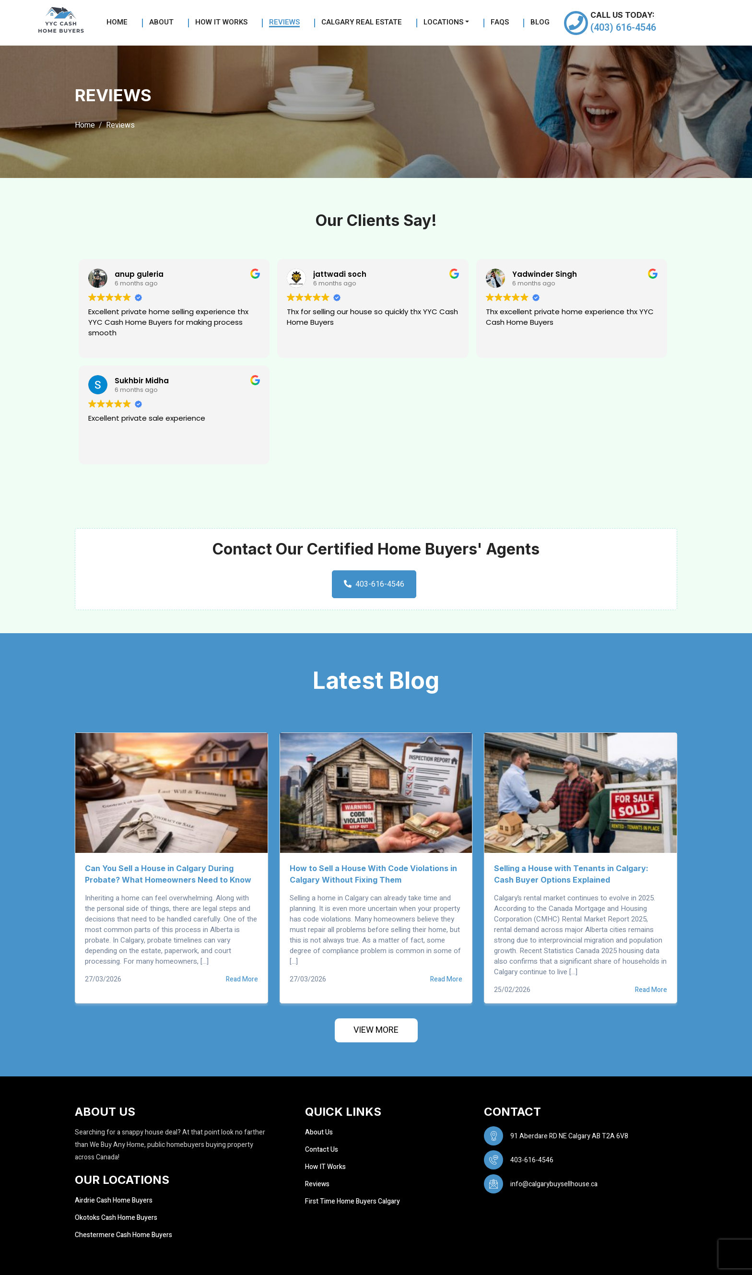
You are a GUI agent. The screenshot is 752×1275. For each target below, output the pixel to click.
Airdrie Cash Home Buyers (114, 1200)
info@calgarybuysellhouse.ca (554, 1184)
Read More (242, 979)
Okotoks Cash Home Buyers (116, 1218)
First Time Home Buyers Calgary (352, 1201)
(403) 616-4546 (623, 28)
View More (376, 1030)
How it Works (221, 23)
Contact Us (321, 1150)
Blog (540, 23)
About (161, 23)
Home (117, 23)
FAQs (500, 23)
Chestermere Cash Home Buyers (123, 1235)
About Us (319, 1132)
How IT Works (325, 1167)
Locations (443, 23)
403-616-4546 (374, 584)
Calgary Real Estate (361, 23)
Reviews (284, 23)
